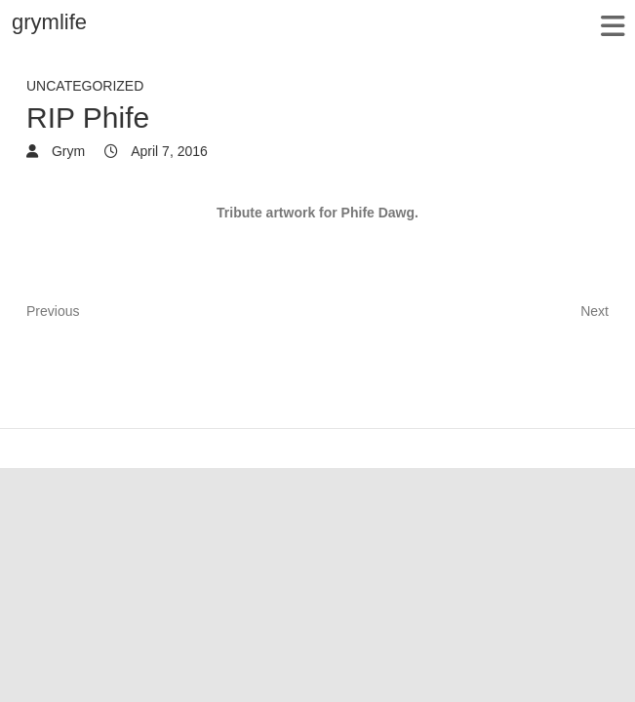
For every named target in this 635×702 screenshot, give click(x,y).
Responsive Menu (612, 26)
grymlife (49, 22)
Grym (66, 151)
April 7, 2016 (168, 151)
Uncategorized (84, 86)
